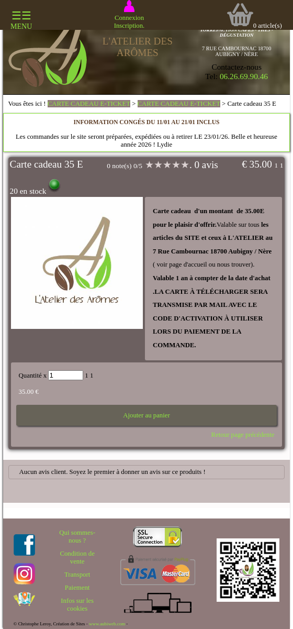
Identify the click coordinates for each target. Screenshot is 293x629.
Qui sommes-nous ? (77, 536)
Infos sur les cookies (77, 604)
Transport (77, 574)
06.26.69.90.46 (244, 76)
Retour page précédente (243, 434)
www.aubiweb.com (107, 623)
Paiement (77, 587)
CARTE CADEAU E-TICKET (89, 103)
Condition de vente (77, 557)
